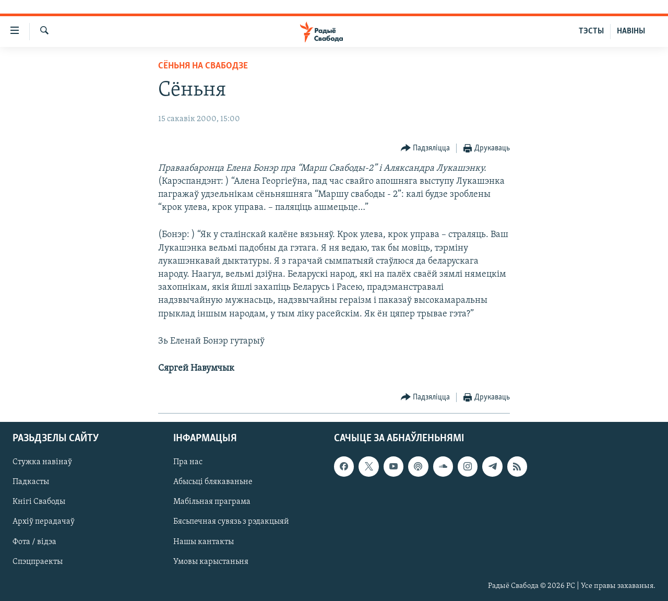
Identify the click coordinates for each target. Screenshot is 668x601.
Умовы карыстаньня (210, 562)
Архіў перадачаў (44, 522)
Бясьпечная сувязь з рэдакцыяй (231, 522)
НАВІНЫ (631, 31)
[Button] (425, 149)
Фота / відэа (34, 542)
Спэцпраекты (38, 562)
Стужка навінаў (42, 462)
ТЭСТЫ (591, 31)
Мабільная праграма (211, 502)
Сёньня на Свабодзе (203, 66)
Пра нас (187, 462)
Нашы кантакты (203, 542)
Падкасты (31, 482)
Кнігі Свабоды (39, 502)
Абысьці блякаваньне (213, 482)
